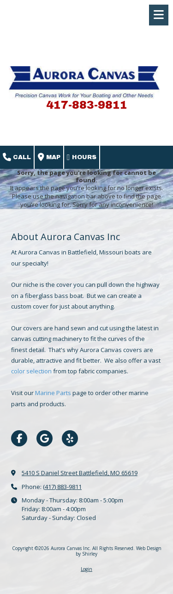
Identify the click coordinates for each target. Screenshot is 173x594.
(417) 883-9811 (62, 487)
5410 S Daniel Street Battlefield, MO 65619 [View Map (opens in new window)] (79, 473)
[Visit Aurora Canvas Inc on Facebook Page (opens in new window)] (19, 438)
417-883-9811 (86, 105)
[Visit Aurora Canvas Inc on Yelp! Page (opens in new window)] (70, 438)
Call (17, 157)
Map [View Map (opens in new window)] (49, 157)
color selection (31, 371)
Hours (81, 157)
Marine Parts (53, 393)
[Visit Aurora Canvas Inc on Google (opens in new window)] (44, 438)
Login (86, 569)
